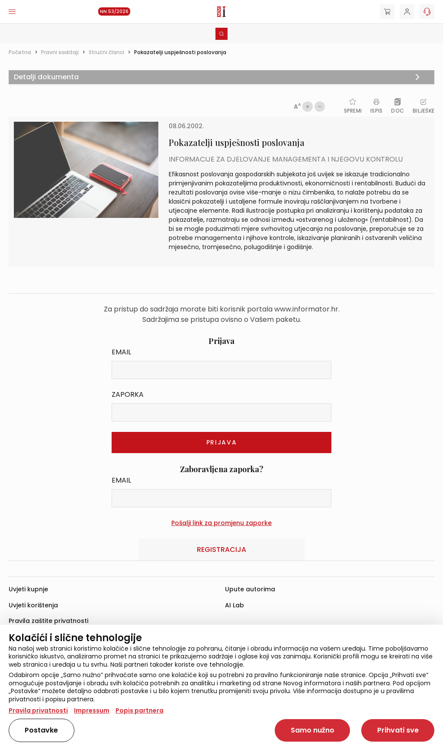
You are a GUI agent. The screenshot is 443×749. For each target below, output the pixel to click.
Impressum (91, 710)
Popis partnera (140, 710)
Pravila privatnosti (38, 710)
